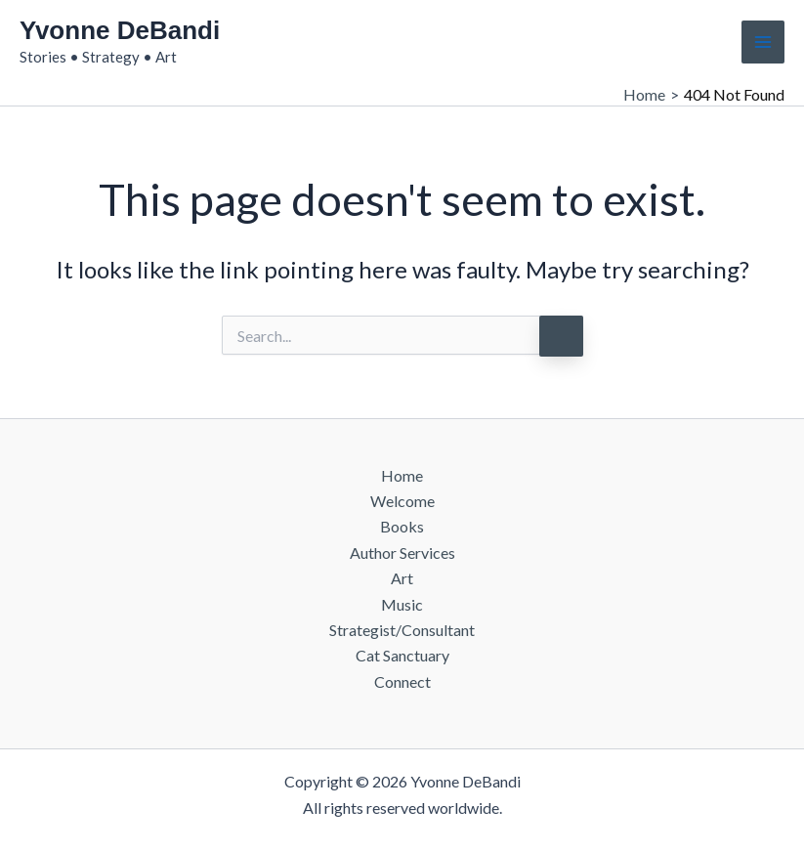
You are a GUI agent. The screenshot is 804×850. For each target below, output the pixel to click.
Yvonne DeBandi (120, 30)
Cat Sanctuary (402, 655)
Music (402, 604)
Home (402, 475)
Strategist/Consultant (402, 629)
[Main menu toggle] (762, 42)
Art (402, 578)
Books (402, 526)
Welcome (402, 500)
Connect (402, 681)
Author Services (402, 552)
